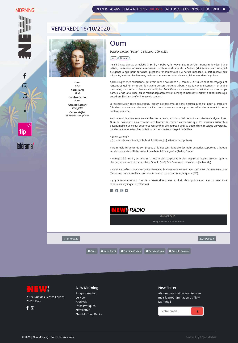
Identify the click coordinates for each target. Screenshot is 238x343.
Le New (80, 297)
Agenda (101, 9)
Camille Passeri (179, 251)
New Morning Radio (89, 314)
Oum (92, 251)
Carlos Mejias (155, 251)
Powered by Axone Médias (201, 337)
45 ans (115, 9)
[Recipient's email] (175, 311)
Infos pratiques (177, 9)
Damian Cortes (131, 251)
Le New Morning (134, 9)
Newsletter (200, 9)
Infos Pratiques (86, 306)
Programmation (86, 293)
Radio (216, 9)
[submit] (197, 311)
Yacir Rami (108, 251)
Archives (155, 9)
